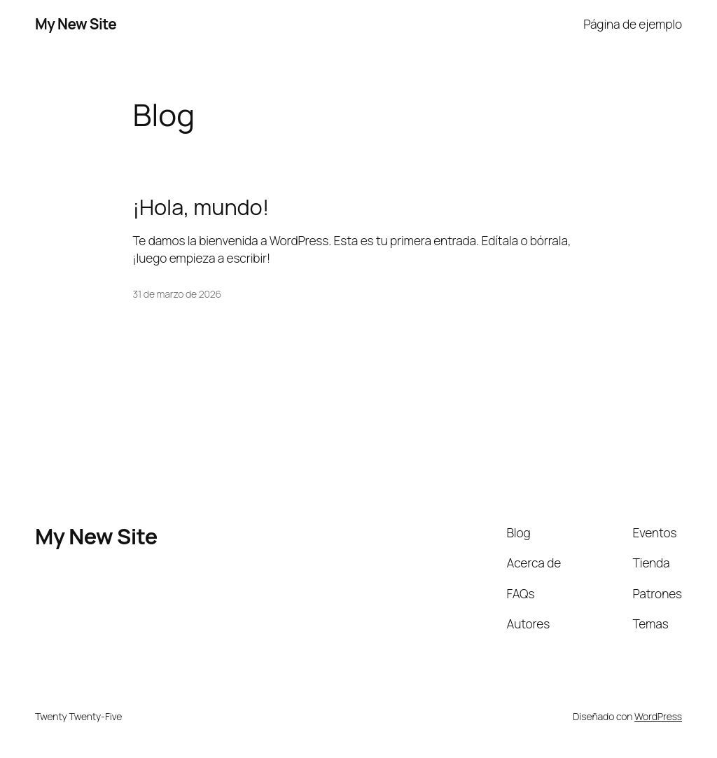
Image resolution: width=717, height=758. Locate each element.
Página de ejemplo (632, 23)
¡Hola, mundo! (201, 207)
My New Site (75, 24)
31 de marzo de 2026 (177, 294)
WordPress (658, 716)
